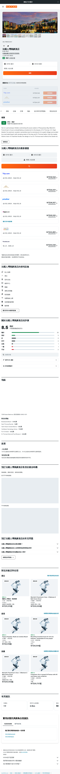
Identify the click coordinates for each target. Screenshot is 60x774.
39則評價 (12, 58)
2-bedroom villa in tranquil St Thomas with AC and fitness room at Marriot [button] (44, 675)
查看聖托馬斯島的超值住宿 (51, 613)
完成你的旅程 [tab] (8, 724)
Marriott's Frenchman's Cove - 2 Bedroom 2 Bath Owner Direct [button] (43, 598)
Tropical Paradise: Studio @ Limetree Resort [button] (15, 636)
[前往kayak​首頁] (11, 7)
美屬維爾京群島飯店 (28, 773)
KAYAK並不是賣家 (31, 757)
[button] (58, 2)
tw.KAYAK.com (4, 773)
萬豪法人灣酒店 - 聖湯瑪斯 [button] (9, 599)
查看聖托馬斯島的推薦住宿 (51, 651)
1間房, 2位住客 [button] (8, 68)
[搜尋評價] (31, 354)
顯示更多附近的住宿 (53, 575)
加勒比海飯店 (18, 773)
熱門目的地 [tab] (18, 724)
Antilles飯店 (37, 773)
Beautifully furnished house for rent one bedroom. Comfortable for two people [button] (42, 637)
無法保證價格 (24, 752)
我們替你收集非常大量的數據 (31, 761)
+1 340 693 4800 (7, 55)
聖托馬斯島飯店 (9, 737)
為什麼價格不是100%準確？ (31, 764)
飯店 (11, 773)
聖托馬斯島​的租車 (10, 734)
